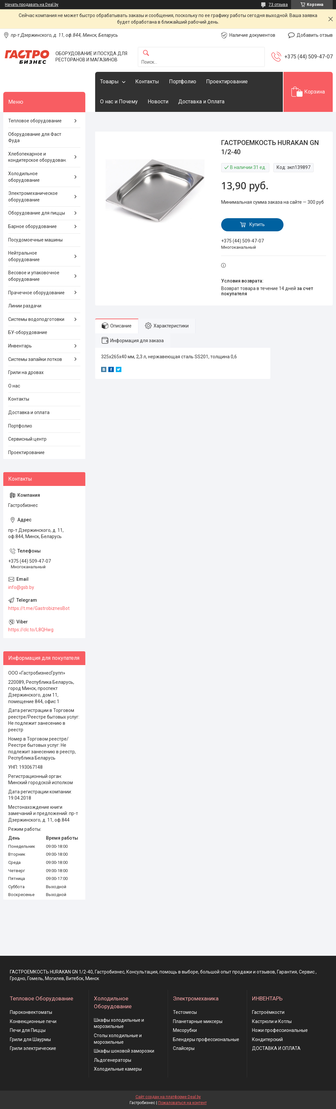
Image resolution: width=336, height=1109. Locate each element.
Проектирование (227, 81)
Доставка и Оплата (201, 101)
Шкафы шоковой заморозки (124, 1051)
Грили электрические (33, 1048)
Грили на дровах (26, 372)
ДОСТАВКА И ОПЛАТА (276, 1048)
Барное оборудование (32, 226)
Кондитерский (267, 1039)
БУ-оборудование (27, 332)
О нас (14, 385)
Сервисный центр (27, 439)
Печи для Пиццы (28, 1030)
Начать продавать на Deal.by (31, 4)
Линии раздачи (24, 305)
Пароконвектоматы (31, 1012)
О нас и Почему (119, 101)
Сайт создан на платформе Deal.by (168, 1097)
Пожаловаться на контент (182, 1102)
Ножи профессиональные (280, 1030)
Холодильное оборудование (24, 177)
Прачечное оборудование (36, 292)
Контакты (147, 81)
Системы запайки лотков (35, 359)
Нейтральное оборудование (24, 256)
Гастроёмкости (268, 1012)
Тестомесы (185, 1012)
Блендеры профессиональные (206, 1039)
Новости (158, 101)
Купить (257, 224)
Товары (109, 81)
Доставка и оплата (29, 412)
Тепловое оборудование (35, 120)
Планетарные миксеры (197, 1021)
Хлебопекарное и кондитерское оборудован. (37, 157)
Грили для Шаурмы (30, 1039)
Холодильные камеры (118, 1069)
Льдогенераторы (112, 1060)
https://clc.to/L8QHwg (30, 629)
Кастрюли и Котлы (272, 1021)
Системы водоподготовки (36, 319)
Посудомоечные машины (35, 239)
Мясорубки (185, 1030)
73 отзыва (278, 4)
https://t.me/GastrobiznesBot (39, 608)
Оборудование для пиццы (36, 213)
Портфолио (182, 81)
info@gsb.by (21, 587)
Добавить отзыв (315, 35)
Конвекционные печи (33, 1021)
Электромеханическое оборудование (33, 196)
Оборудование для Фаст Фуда (34, 137)
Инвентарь (20, 345)
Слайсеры (184, 1048)
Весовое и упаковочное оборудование (33, 276)
